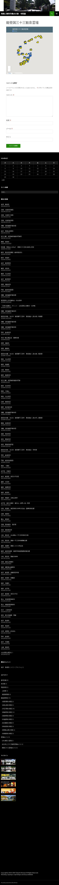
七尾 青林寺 (5, 370)
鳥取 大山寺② (6, 396)
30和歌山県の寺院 (7, 730)
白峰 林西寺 (5, 514)
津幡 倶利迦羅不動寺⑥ (8, 322)
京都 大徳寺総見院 (7, 220)
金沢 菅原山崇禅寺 (7, 231)
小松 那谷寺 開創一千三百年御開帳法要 (14, 540)
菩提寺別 (3, 687)
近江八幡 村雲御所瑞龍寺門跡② (11, 236)
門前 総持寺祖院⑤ (7, 460)
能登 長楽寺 (5, 626)
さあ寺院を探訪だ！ (7, 652)
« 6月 (3, 180)
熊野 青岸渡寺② (6, 407)
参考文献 (3, 680)
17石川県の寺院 (7, 708)
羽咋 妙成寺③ (6, 332)
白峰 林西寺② (6, 402)
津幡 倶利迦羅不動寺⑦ (8, 311)
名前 (8, 120)
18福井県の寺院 (7, 712)
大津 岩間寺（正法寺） (8, 631)
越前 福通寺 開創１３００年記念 (12, 546)
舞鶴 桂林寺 (5, 242)
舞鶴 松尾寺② (6, 423)
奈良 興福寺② (6, 439)
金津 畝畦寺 (5, 204)
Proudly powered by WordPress (9, 882)
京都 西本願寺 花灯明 (8, 524)
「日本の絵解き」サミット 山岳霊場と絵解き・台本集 (18, 306)
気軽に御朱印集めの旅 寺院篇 (13, 14)
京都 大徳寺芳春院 (7, 210)
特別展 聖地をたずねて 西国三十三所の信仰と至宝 (17, 247)
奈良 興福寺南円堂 (7, 444)
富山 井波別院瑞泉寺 (8, 599)
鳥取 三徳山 (5, 391)
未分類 (3, 684)
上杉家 (4, 691)
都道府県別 (4, 698)
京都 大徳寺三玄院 (7, 215)
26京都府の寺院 (7, 723)
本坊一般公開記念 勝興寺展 (10, 338)
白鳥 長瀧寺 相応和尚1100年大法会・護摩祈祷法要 (17, 508)
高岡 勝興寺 (5, 348)
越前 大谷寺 (5, 482)
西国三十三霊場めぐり (9, 748)
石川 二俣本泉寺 (6, 610)
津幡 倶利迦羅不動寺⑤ (8, 327)
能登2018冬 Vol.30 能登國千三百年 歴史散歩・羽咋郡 (19, 450)
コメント (10, 95)
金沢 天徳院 (5, 642)
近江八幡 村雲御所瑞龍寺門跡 (10, 380)
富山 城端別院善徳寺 (8, 604)
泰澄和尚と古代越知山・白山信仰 (11, 300)
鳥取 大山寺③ (6, 359)
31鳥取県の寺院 (7, 733)
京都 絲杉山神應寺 (7, 562)
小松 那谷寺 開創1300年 (9, 556)
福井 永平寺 (5, 588)
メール (9, 128)
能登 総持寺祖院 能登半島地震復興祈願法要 (15, 551)
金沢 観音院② (6, 279)
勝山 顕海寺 (5, 519)
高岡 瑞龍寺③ (6, 284)
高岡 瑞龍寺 (5, 343)
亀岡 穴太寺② (6, 274)
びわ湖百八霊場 (7, 740)
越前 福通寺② (6, 487)
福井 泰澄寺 (5, 492)
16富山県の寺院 (7, 705)
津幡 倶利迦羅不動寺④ (8, 412)
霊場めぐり (4, 737)
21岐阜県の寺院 (7, 716)
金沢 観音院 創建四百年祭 (10, 572)
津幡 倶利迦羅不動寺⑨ (8, 226)
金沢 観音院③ (6, 263)
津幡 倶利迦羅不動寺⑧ (8, 295)
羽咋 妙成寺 (5, 636)
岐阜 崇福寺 (5, 258)
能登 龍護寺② (6, 375)
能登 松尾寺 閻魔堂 (8, 578)
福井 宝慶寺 (5, 583)
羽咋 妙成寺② (6, 455)
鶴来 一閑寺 (5, 466)
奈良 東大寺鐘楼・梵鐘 (8, 615)
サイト (8, 137)
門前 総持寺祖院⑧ (7, 290)
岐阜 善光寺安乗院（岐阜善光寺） (12, 252)
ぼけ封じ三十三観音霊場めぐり (11, 744)
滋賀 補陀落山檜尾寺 (8, 567)
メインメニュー (56, 13)
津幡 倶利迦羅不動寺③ (8, 428)
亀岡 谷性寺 (5, 268)
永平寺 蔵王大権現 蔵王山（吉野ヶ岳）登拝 (15, 503)
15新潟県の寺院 (7, 701)
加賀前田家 (5, 694)
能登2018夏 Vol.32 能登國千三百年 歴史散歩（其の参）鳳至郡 (21, 354)
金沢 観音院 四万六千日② (10, 476)
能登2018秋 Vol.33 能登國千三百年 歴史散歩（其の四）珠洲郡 (21, 316)
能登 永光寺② (6, 386)
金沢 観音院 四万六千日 (9, 594)
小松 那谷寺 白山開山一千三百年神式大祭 (15, 535)
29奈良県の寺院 (7, 726)
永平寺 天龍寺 (6, 471)
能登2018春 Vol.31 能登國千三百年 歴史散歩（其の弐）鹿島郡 (21, 418)
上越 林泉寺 (5, 647)
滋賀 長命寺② (6, 434)
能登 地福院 (5, 364)
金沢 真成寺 (5, 620)
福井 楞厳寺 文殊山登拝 (9, 498)
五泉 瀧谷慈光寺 (6, 530)
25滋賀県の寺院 (7, 719)
